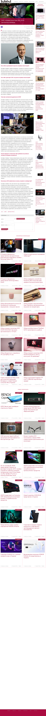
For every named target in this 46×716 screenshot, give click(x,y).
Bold (15, 222)
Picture (26, 222)
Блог (37, 1)
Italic (16, 222)
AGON (5, 211)
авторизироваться (20, 218)
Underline (18, 222)
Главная (16, 1)
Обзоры (26, 1)
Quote (22, 222)
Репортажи (31, 1)
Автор (2, 219)
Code (23, 222)
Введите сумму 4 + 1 (5, 224)
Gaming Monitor (11, 211)
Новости (21, 1)
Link (25, 222)
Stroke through (19, 222)
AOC (2, 211)
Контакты (41, 1)
